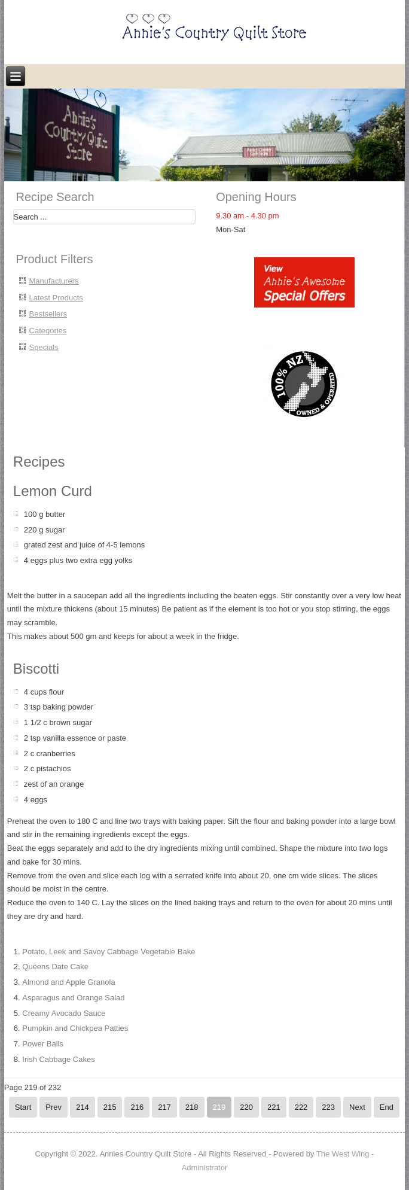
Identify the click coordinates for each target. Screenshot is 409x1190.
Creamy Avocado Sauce (63, 1013)
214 (82, 1107)
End (386, 1107)
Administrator (205, 1167)
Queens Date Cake (55, 966)
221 (273, 1107)
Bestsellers (48, 313)
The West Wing (343, 1153)
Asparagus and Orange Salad (73, 997)
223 (328, 1107)
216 (137, 1107)
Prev (53, 1107)
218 (192, 1107)
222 (301, 1107)
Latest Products (56, 297)
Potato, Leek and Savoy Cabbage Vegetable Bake (108, 951)
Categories (48, 330)
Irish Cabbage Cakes (58, 1059)
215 (110, 1107)
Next (357, 1107)
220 (246, 1107)
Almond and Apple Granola (68, 982)
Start (23, 1107)
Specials (44, 347)
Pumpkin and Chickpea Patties (75, 1028)
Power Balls (42, 1043)
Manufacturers (54, 280)
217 (164, 1107)
